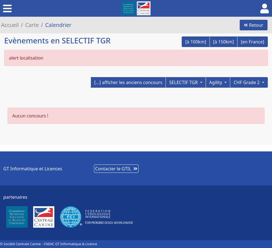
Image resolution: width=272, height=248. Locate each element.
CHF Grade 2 (247, 82)
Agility (216, 82)
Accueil (10, 25)
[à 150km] (223, 42)
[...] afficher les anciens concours (128, 82)
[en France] (252, 42)
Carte (32, 25)
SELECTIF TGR (184, 82)
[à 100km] (195, 42)
